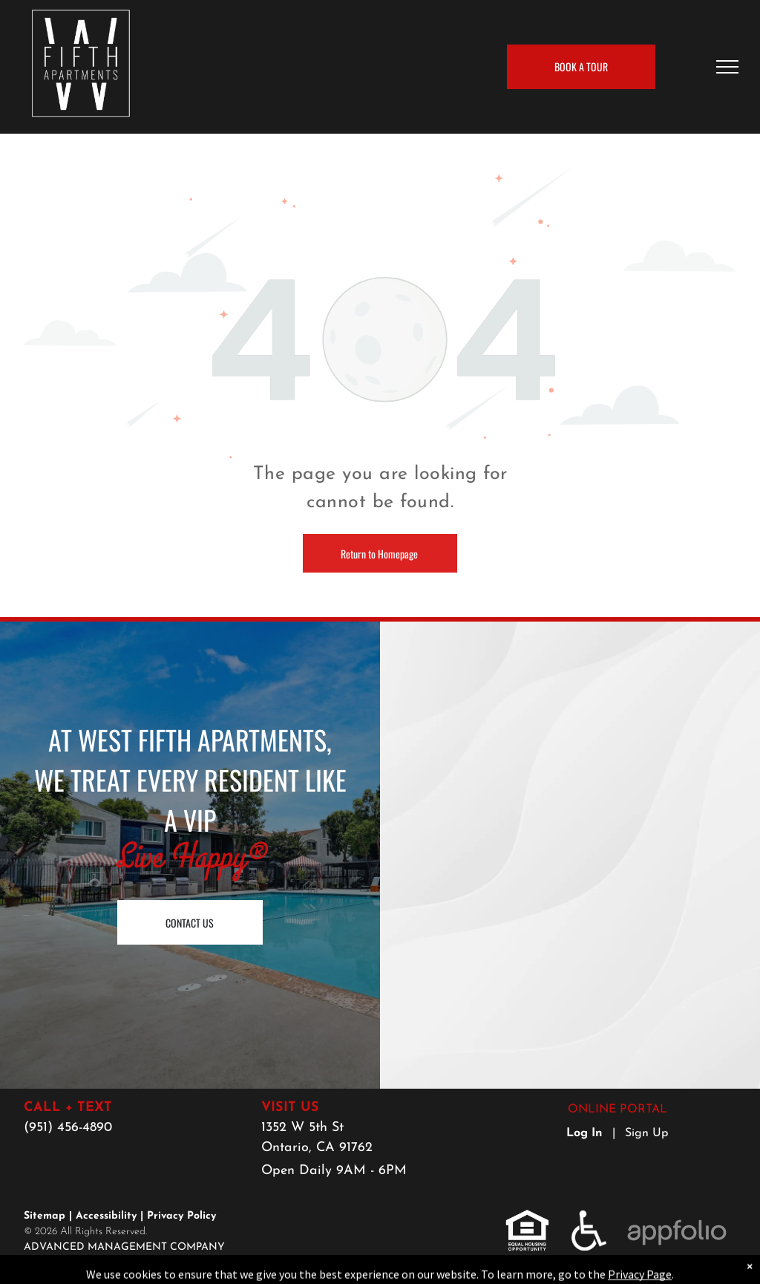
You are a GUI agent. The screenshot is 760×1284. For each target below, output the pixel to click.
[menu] (727, 67)
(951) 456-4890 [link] (68, 1128)
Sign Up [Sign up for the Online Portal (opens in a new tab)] (646, 1133)
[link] (527, 1218)
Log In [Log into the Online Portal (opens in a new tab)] (584, 1133)
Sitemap (44, 1216)
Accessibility (106, 1216)
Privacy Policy (181, 1216)
